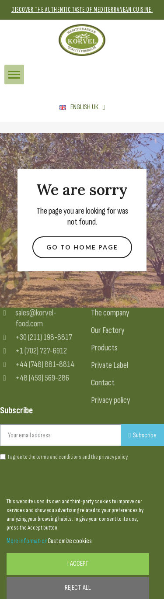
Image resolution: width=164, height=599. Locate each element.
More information (27, 541)
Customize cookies (70, 541)
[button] (82, 247)
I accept (78, 564)
